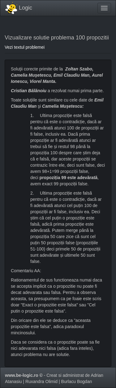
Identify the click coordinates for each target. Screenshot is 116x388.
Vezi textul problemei (25, 47)
